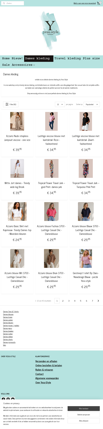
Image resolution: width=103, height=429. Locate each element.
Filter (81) (10, 104)
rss (50, 424)
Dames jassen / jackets (11, 325)
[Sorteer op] (92, 104)
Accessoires (23, 65)
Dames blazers (8, 322)
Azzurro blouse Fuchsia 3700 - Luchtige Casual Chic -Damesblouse (51, 230)
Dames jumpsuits (9, 342)
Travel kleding (67, 58)
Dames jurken (8, 333)
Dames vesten (8, 319)
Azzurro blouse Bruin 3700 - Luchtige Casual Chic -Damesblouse (51, 277)
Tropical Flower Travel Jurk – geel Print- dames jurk (51, 185)
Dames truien (7, 317)
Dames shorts (8, 339)
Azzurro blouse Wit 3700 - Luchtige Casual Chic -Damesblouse (17, 277)
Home (6, 58)
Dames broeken (8, 331)
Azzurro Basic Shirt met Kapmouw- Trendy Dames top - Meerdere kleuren (17, 230)
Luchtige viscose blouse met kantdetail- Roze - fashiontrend (51, 140)
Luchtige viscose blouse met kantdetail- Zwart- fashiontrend (85, 140)
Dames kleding (38, 58)
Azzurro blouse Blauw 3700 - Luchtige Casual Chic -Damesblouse (86, 230)
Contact (39, 374)
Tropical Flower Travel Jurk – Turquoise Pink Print (85, 185)
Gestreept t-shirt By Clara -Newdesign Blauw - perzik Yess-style (86, 277)
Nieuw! (17, 58)
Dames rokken (8, 336)
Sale (6, 65)
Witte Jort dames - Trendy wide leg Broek (17, 185)
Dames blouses (8, 314)
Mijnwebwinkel (76, 424)
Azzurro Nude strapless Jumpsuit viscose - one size (17, 138)
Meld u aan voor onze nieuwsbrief (85, 3)
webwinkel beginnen (58, 424)
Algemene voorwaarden (47, 378)
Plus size (91, 58)
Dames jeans (7, 328)
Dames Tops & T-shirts (11, 311)
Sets (4, 345)
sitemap (46, 424)
